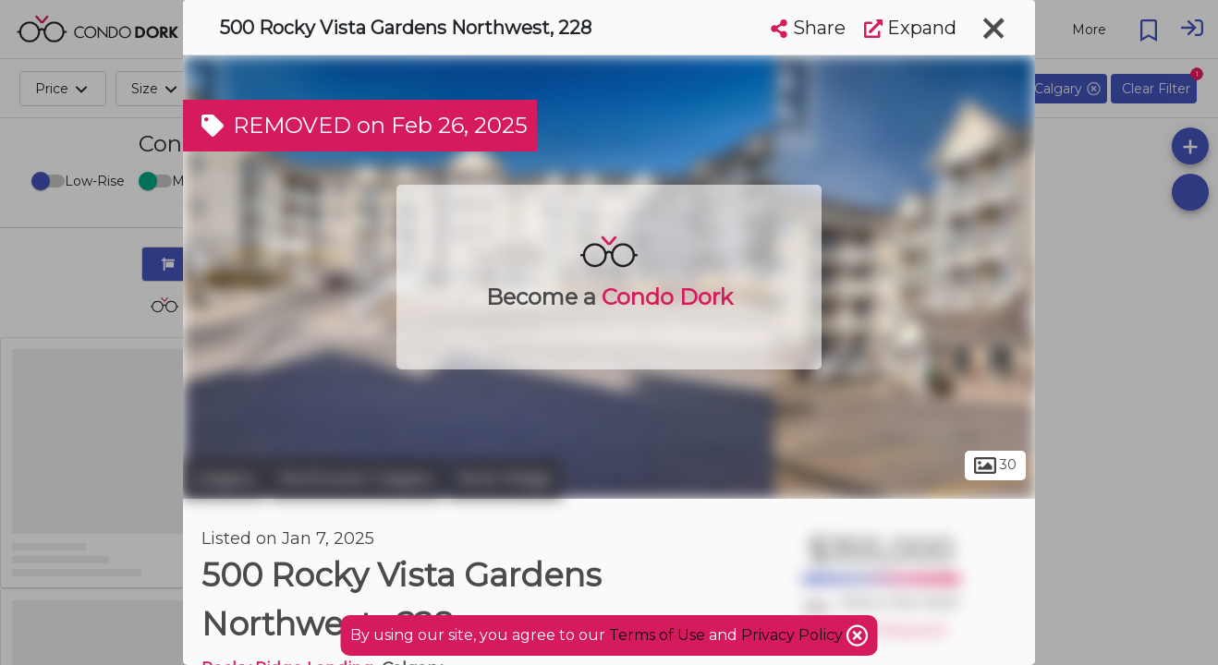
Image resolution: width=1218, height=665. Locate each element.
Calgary (224, 478)
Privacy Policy (794, 635)
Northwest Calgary (356, 478)
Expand (910, 28)
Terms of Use (657, 635)
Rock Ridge (505, 478)
